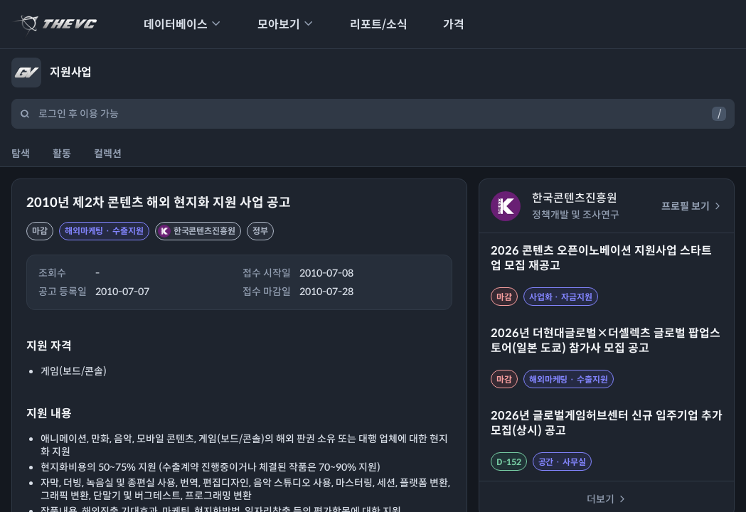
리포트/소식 (369, 24)
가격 (444, 24)
